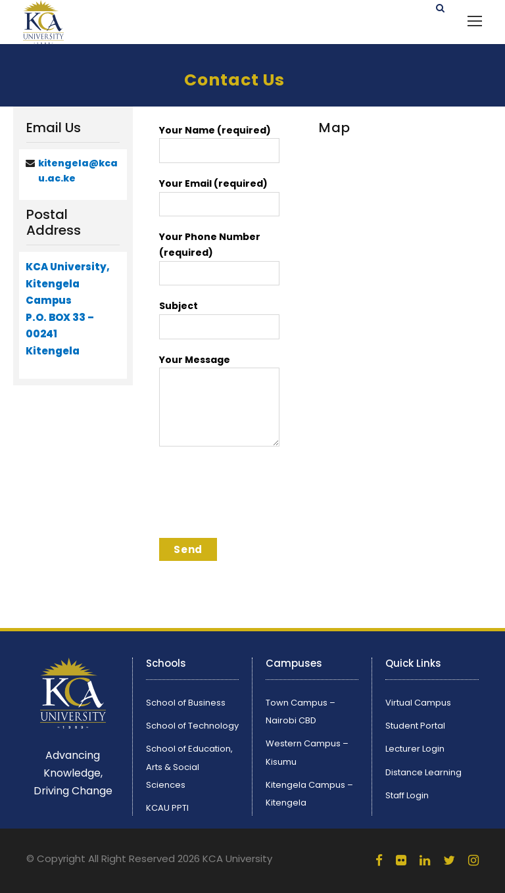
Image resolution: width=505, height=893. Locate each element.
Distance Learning (423, 772)
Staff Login (407, 795)
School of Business (186, 702)
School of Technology (192, 725)
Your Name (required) (219, 143)
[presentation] (259, 496)
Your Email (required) (219, 196)
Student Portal (415, 725)
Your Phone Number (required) (219, 257)
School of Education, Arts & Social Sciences (189, 766)
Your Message (219, 401)
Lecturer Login (415, 748)
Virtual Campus (418, 702)
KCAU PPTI (167, 808)
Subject (219, 319)
